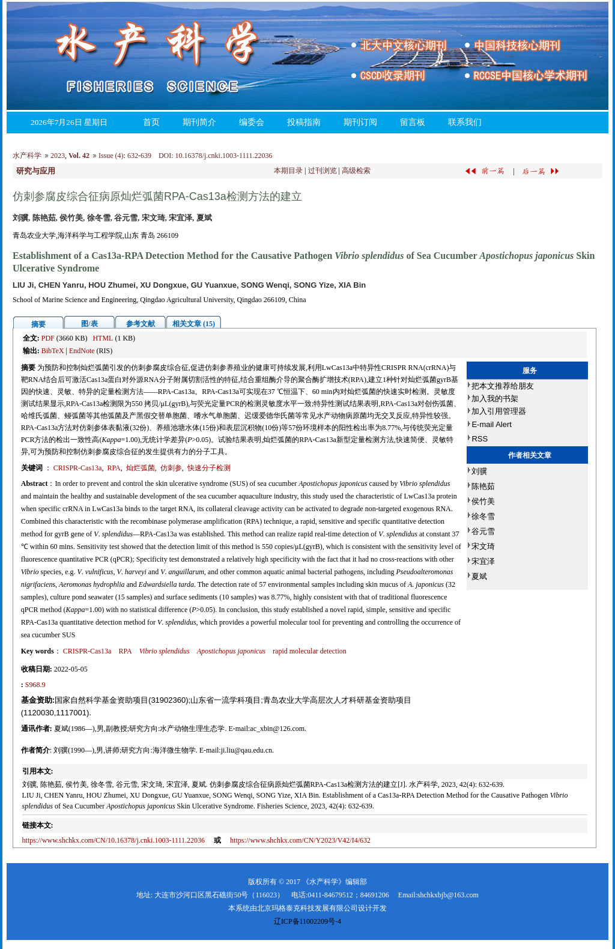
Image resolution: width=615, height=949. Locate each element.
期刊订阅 (360, 122)
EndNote (82, 351)
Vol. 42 (78, 155)
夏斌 (479, 576)
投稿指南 (304, 122)
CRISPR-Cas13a (77, 468)
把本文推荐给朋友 (502, 385)
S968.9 (35, 685)
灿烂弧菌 (140, 468)
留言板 (412, 122)
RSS (479, 438)
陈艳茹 (483, 486)
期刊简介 (199, 122)
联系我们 (465, 122)
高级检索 (356, 170)
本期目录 (288, 170)
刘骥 (479, 471)
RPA (113, 468)
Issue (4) (111, 155)
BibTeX (52, 351)
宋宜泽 (483, 561)
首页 (151, 122)
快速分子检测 (209, 468)
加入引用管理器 (498, 411)
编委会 (251, 122)
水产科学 (27, 155)
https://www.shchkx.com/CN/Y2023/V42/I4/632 (300, 840)
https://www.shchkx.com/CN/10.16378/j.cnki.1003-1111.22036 (113, 840)
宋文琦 (483, 546)
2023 (57, 155)
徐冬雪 (483, 516)
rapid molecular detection (310, 651)
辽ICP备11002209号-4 (307, 921)
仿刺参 (171, 468)
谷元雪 (483, 531)
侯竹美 (483, 501)
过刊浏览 (322, 170)
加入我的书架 (494, 398)
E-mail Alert (491, 424)
